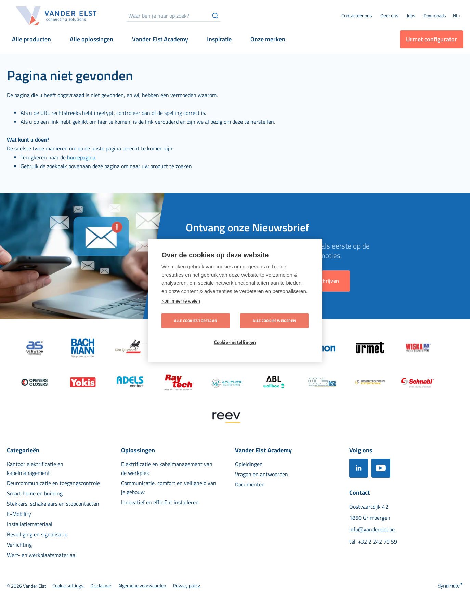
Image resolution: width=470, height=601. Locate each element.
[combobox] (174, 16)
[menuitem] (389, 15)
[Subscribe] (326, 281)
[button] (458, 16)
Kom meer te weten (180, 301)
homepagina (81, 157)
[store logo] (56, 15)
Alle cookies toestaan (195, 320)
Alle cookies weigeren (274, 320)
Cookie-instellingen (235, 342)
